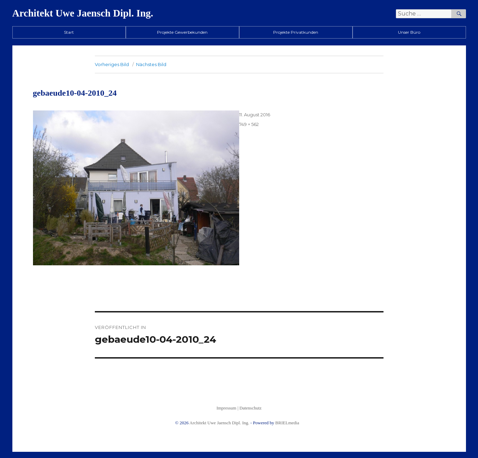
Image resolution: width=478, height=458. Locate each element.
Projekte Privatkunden (295, 32)
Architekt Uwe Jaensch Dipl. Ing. (82, 13)
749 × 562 (249, 124)
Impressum (226, 408)
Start (69, 32)
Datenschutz (251, 408)
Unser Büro (409, 32)
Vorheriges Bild (112, 64)
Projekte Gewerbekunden (182, 32)
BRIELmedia (287, 422)
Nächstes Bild (151, 64)
